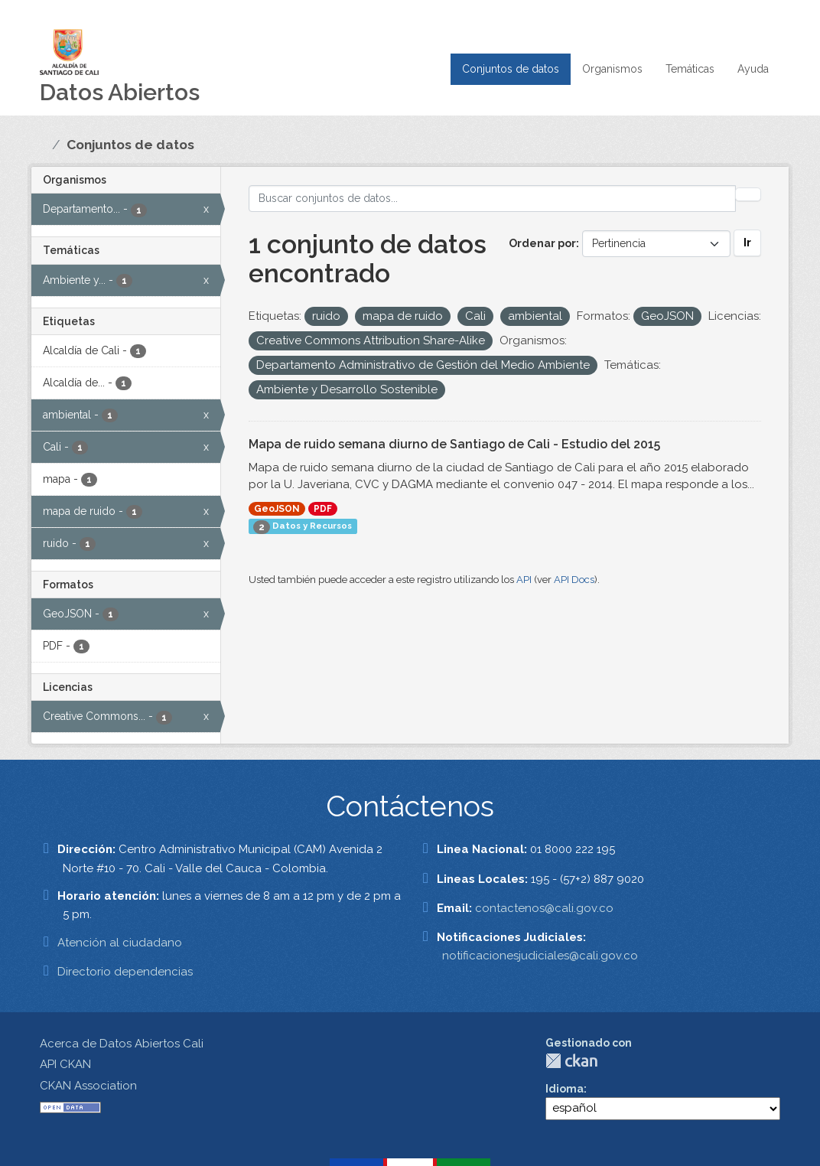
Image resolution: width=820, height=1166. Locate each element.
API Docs (574, 579)
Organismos (612, 69)
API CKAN (65, 1064)
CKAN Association (88, 1086)
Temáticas (689, 69)
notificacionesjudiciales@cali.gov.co (540, 955)
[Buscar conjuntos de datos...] (493, 198)
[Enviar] (748, 194)
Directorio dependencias (125, 972)
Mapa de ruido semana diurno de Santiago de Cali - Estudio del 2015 (454, 444)
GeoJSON (277, 508)
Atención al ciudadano (119, 942)
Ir (747, 242)
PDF (323, 508)
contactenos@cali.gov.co (544, 908)
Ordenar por (542, 243)
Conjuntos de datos (510, 69)
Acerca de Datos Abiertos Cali (121, 1043)
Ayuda (753, 69)
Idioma (564, 1089)
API (524, 579)
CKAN (571, 1061)
